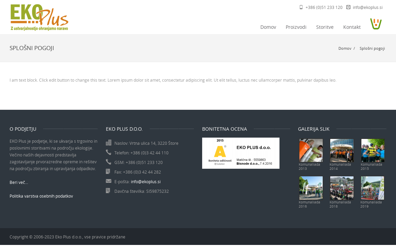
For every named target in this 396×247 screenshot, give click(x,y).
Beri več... (19, 182)
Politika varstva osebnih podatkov (41, 196)
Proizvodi (296, 27)
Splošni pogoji (372, 48)
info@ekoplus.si (368, 7)
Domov (268, 27)
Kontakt (352, 27)
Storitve (325, 27)
